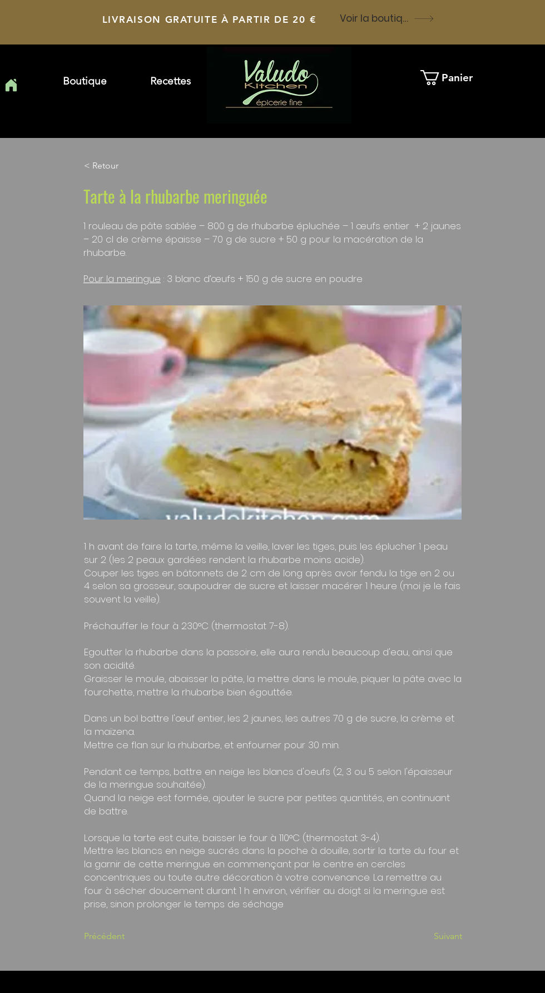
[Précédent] (120, 936)
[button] (170, 81)
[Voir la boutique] (387, 18)
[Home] (11, 85)
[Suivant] (434, 936)
